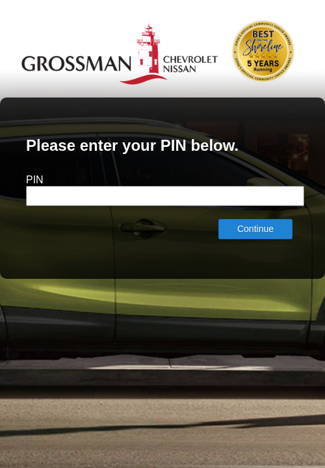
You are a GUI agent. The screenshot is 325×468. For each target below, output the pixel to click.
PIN (35, 179)
